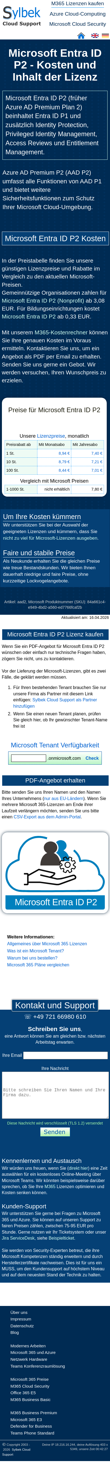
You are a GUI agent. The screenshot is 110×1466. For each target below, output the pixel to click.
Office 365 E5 (23, 1402)
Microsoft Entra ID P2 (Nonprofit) (43, 300)
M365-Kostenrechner (61, 332)
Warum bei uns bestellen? (32, 958)
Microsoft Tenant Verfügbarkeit (55, 745)
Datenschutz (22, 1335)
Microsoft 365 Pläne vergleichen (38, 965)
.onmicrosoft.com (55, 758)
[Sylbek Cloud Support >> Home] (21, 23)
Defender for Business (31, 1436)
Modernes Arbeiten (28, 1355)
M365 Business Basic (30, 1409)
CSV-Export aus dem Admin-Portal (47, 817)
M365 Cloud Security (29, 1396)
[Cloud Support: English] (95, 37)
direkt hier (78, 1178)
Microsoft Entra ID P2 (29, 316)
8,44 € (64, 470)
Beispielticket (61, 1248)
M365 (49, 1196)
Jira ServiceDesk (18, 1248)
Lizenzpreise (51, 436)
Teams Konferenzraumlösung (37, 1376)
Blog (14, 1342)
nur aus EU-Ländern (63, 798)
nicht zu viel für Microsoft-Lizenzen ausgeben (50, 538)
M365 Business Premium (33, 1422)
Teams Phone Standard (32, 1443)
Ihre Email (55, 1055)
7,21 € (96, 462)
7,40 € (96, 453)
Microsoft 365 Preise (29, 1389)
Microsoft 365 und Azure (33, 1362)
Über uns (18, 1322)
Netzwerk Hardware (28, 1369)
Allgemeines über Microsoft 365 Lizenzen (47, 943)
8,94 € (64, 453)
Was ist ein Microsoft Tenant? (35, 951)
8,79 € (64, 462)
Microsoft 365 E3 (26, 1429)
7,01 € (96, 470)
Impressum (20, 1328)
